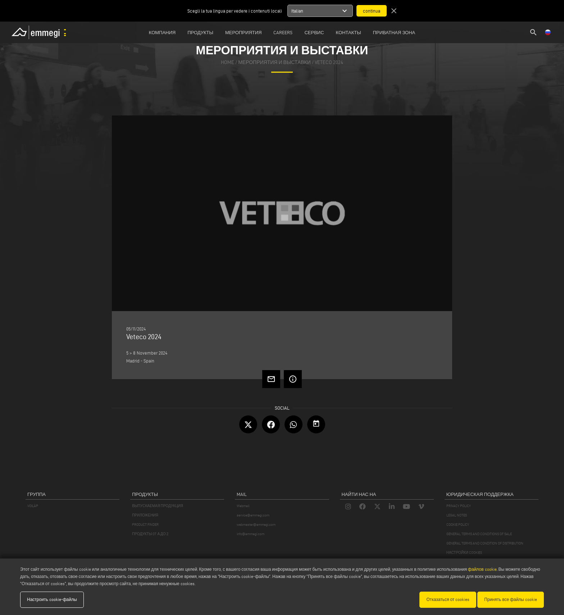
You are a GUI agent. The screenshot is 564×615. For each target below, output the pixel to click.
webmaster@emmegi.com (256, 525)
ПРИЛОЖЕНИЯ (145, 515)
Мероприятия (243, 32)
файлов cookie (482, 569)
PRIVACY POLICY (458, 506)
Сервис (314, 32)
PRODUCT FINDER (145, 525)
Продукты (200, 32)
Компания (162, 32)
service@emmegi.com (253, 515)
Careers (282, 32)
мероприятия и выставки (274, 62)
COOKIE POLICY (457, 525)
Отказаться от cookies (447, 599)
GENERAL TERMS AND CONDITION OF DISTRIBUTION (484, 543)
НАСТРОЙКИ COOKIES (464, 553)
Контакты (348, 32)
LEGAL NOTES (456, 515)
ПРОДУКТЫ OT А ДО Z (150, 534)
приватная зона (394, 32)
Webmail (243, 506)
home (227, 62)
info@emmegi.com (250, 534)
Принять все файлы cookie (510, 599)
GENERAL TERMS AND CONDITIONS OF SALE (479, 534)
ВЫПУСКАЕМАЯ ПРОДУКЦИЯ (157, 506)
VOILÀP (32, 506)
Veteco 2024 (329, 62)
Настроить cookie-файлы (52, 599)
